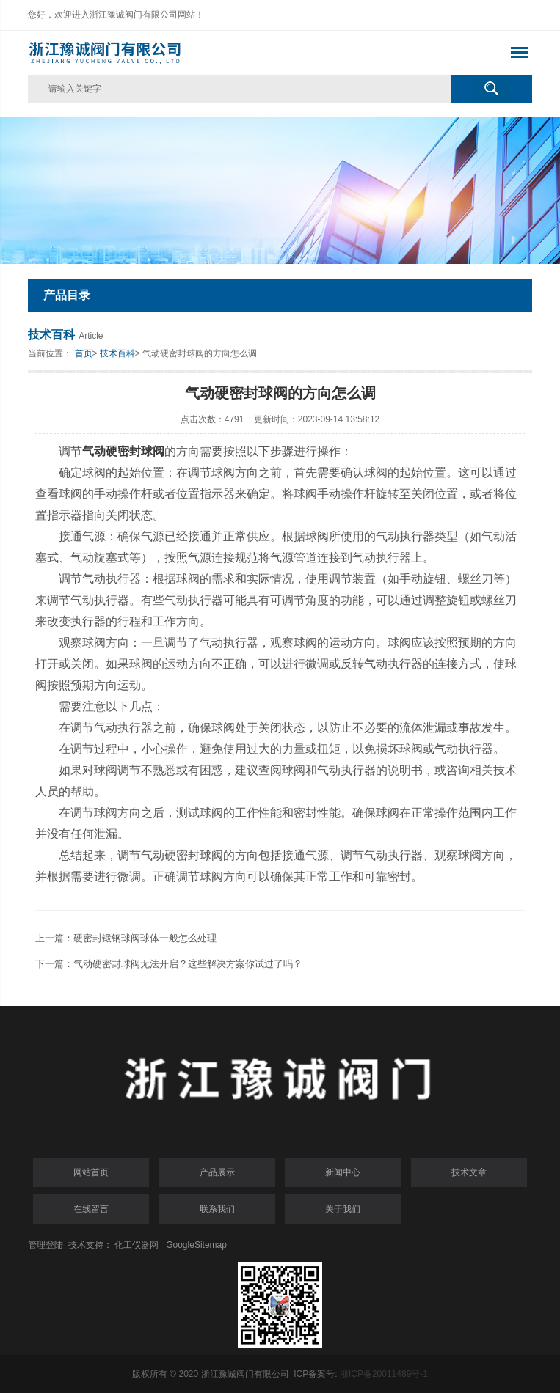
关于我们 (342, 1209)
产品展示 (217, 1172)
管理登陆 (45, 1245)
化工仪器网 (136, 1245)
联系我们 (217, 1209)
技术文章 (469, 1172)
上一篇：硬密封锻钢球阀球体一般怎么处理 (126, 938)
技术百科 (117, 353)
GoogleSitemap (196, 1245)
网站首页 (91, 1172)
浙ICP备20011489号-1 (384, 1374)
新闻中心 (342, 1172)
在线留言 (91, 1209)
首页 (83, 353)
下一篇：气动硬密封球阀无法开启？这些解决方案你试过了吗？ (168, 963)
